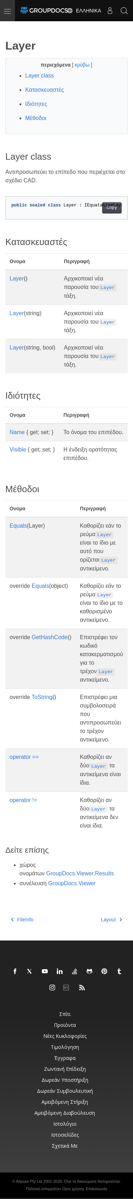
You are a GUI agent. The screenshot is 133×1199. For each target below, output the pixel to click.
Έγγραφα (65, 1058)
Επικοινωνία (96, 1189)
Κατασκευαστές (44, 90)
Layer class (39, 76)
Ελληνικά (84, 10)
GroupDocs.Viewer (72, 883)
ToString (42, 697)
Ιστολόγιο (65, 1123)
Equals (18, 526)
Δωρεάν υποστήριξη (64, 1079)
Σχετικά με (65, 1145)
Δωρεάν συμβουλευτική (65, 1090)
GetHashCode (49, 637)
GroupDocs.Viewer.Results (80, 873)
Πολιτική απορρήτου (43, 1189)
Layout (111, 919)
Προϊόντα (65, 1025)
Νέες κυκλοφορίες (65, 1036)
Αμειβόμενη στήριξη (64, 1101)
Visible (18, 450)
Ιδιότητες (36, 104)
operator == (24, 757)
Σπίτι (65, 1014)
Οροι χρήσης (73, 1189)
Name (17, 432)
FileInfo (22, 919)
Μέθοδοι (35, 118)
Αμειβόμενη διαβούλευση (64, 1112)
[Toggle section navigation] (11, 27)
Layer (17, 278)
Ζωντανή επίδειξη (65, 1069)
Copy (112, 207)
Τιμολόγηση (65, 1047)
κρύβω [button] (83, 65)
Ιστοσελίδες (65, 1134)
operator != (23, 800)
